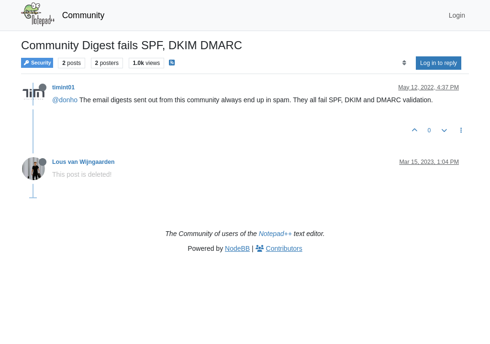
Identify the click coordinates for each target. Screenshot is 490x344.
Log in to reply (438, 63)
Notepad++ (275, 233)
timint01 (63, 87)
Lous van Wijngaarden (83, 162)
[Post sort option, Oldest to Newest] (404, 63)
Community (83, 15)
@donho (65, 100)
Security (37, 63)
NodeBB (237, 248)
